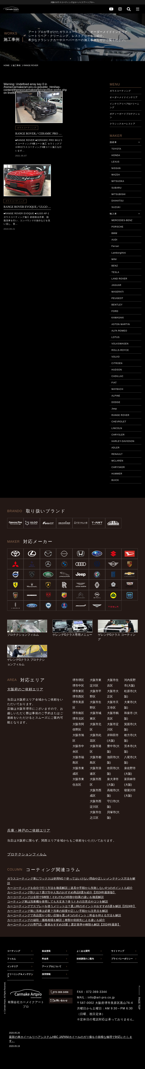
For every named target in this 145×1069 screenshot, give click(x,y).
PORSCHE (117, 227)
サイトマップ (117, 951)
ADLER (116, 447)
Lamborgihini (119, 253)
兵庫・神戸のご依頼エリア (28, 830)
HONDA (116, 155)
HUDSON (117, 369)
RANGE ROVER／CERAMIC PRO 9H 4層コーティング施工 (39, 133)
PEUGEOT (117, 298)
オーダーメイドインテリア (124, 97)
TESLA (115, 272)
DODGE (116, 402)
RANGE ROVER (120, 415)
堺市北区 (78, 718)
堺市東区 (78, 691)
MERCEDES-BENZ (122, 220)
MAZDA (116, 174)
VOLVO (116, 357)
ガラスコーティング (26, 128)
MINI (114, 259)
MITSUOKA (118, 181)
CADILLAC (117, 376)
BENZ (115, 266)
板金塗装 (46, 951)
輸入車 (113, 213)
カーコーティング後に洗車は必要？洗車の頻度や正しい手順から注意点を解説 (57, 910)
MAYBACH (117, 389)
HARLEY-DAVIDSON (123, 441)
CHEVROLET (119, 421)
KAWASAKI (118, 317)
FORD (115, 311)
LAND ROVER (119, 278)
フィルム (11, 958)
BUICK (115, 480)
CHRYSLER (118, 434)
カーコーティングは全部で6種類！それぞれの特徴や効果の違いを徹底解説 (55, 897)
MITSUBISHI (119, 194)
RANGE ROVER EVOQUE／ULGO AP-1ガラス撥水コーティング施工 (27, 206)
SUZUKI (116, 207)
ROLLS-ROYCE (120, 350)
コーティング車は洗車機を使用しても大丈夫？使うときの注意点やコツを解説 (57, 901)
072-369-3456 (60, 992)
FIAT (114, 382)
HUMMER (117, 473)
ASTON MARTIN (121, 324)
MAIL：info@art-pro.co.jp (96, 997)
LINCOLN (117, 428)
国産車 (113, 142)
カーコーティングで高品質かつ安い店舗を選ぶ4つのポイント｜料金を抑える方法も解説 (64, 915)
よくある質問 (83, 951)
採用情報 (46, 974)
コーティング (13, 951)
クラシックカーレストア (122, 123)
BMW (114, 233)
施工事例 (17, 65)
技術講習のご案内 (85, 958)
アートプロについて (51, 966)
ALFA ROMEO (119, 331)
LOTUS (116, 337)
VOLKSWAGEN (120, 343)
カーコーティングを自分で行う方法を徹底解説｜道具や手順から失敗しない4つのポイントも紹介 (70, 887)
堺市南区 (78, 713)
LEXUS (115, 162)
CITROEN (117, 363)
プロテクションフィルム (27, 854)
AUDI (114, 239)
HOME (7, 65)
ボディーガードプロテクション (125, 116)
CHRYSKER (118, 467)
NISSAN (116, 168)
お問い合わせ (61, 1000)
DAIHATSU (118, 201)
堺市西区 (78, 696)
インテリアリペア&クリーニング (124, 105)
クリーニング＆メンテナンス (20, 975)
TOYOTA (116, 149)
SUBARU (117, 188)
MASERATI (118, 292)
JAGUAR (116, 285)
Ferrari (115, 246)
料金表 (45, 958)
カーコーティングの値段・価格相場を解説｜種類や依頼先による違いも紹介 (56, 920)
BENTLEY (117, 304)
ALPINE (116, 396)
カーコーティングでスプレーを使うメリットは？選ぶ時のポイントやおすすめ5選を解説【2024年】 (71, 906)
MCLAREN (117, 461)
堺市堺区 (78, 679)
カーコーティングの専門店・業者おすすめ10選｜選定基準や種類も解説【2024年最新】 (63, 924)
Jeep (114, 408)
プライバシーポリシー (122, 958)
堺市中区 (78, 685)
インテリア (12, 966)
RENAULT (117, 454)
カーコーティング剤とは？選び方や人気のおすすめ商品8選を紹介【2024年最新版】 (61, 892)
